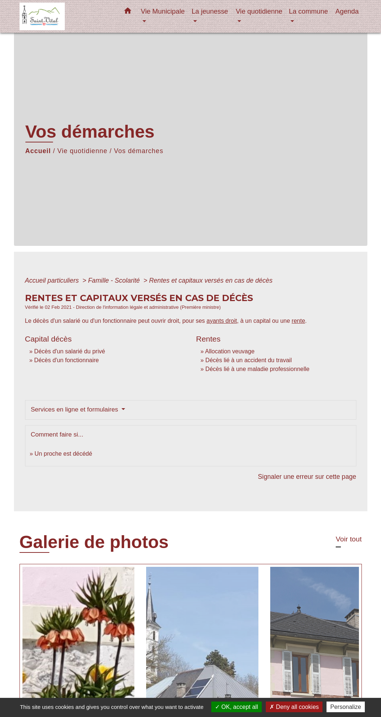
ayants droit (222, 321)
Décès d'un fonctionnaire (66, 360)
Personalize (345, 707)
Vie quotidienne (82, 151)
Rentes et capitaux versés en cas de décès (210, 280)
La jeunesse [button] (209, 11)
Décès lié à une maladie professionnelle (257, 369)
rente (298, 321)
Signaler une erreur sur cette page (307, 476)
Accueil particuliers (53, 280)
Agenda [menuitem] (347, 11)
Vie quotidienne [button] (259, 11)
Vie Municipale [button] (163, 11)
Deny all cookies (294, 707)
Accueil (38, 151)
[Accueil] (66, 16)
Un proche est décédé (63, 454)
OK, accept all (236, 707)
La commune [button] (308, 11)
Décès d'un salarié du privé (69, 351)
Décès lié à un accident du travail (248, 360)
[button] (127, 12)
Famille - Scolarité (115, 280)
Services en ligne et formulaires (75, 409)
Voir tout (348, 539)
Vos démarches (138, 151)
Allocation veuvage (229, 351)
